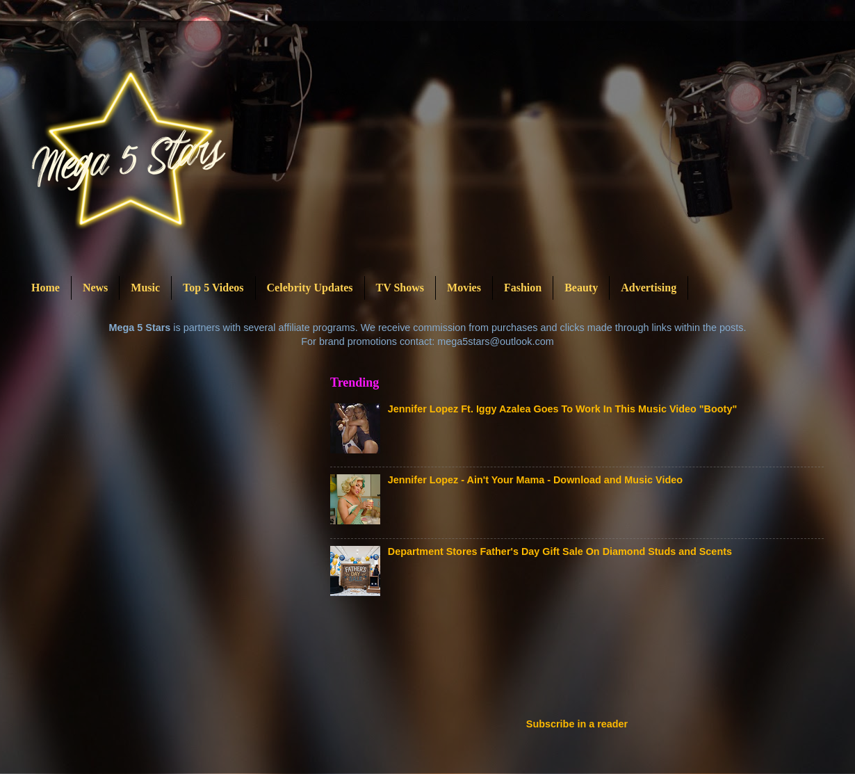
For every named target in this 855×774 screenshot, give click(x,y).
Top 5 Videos (213, 287)
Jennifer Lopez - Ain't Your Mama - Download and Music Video (535, 479)
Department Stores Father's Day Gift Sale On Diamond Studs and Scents (560, 551)
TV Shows (400, 287)
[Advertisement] (583, 661)
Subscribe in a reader (577, 723)
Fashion (523, 287)
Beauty (581, 287)
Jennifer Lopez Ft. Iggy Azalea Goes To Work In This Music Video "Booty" (562, 408)
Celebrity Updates (310, 287)
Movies (464, 287)
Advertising (648, 287)
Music (145, 287)
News (95, 287)
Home (45, 287)
